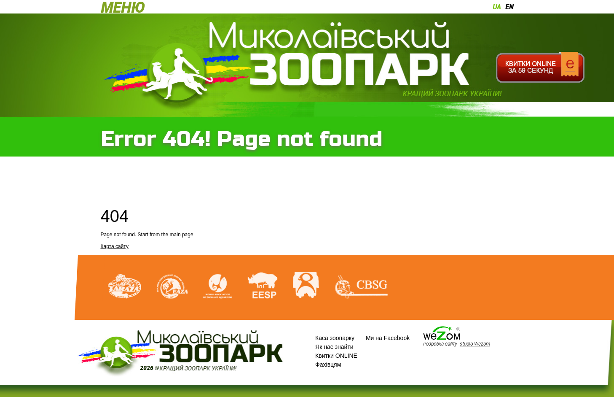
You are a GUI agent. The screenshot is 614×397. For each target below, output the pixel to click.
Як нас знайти (334, 346)
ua (497, 6)
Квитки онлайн (540, 67)
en (509, 6)
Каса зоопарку (334, 338)
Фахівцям (328, 364)
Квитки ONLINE (336, 355)
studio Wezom (475, 343)
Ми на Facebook (388, 338)
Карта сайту (115, 246)
